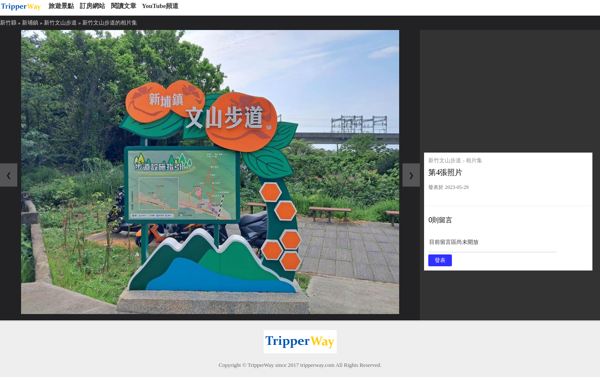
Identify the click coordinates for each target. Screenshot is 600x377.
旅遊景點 (61, 6)
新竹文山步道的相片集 (109, 22)
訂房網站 (92, 6)
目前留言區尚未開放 (492, 245)
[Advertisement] (508, 89)
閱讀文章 (123, 6)
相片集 (474, 160)
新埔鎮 (30, 22)
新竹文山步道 (60, 22)
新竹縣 (8, 22)
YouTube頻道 (160, 6)
